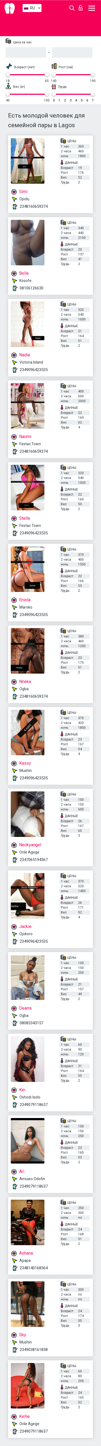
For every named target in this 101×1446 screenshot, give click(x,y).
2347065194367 (34, 859)
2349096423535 (34, 369)
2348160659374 (34, 206)
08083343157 (31, 1023)
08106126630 (31, 288)
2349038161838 (34, 1349)
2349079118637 (34, 1104)
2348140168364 (34, 1268)
